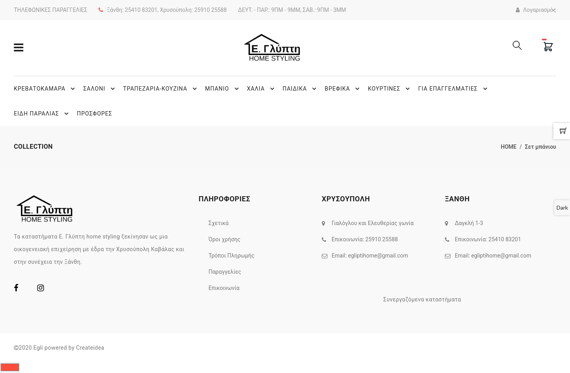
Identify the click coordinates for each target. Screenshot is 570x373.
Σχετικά (219, 223)
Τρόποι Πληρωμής (232, 255)
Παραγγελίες (225, 272)
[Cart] (548, 46)
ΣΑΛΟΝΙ (100, 88)
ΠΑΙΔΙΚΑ (301, 88)
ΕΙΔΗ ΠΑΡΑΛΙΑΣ (42, 113)
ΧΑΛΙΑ (262, 88)
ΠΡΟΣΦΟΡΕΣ (94, 113)
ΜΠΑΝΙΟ (223, 88)
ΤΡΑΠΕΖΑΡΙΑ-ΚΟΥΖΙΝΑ (161, 88)
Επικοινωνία (224, 288)
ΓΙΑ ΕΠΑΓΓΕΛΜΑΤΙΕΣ (453, 88)
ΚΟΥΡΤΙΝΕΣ (390, 88)
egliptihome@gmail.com (378, 255)
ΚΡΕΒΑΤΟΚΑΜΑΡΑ (45, 88)
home (509, 147)
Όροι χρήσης (225, 239)
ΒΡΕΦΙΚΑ (343, 88)
